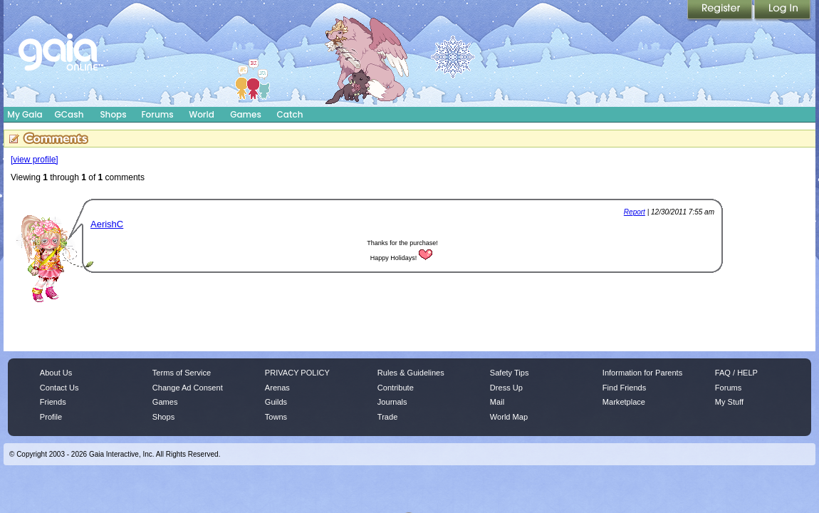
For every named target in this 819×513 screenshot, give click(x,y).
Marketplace (623, 402)
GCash (69, 114)
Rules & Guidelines (410, 372)
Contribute (395, 387)
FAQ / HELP (736, 372)
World (201, 114)
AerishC (106, 224)
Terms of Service (181, 372)
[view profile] (34, 160)
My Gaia (24, 114)
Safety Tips (509, 372)
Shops (113, 114)
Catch (290, 114)
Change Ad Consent (187, 387)
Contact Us (59, 387)
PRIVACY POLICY (297, 372)
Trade (387, 417)
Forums (157, 114)
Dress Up (506, 387)
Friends (53, 402)
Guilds (276, 402)
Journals (392, 402)
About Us (56, 372)
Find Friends (624, 387)
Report (634, 212)
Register (720, 10)
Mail (497, 402)
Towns (276, 417)
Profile (51, 417)
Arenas (277, 387)
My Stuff (729, 402)
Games (245, 114)
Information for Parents (642, 372)
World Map (509, 417)
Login (782, 10)
